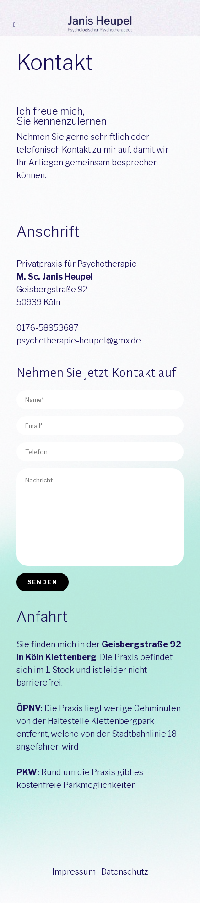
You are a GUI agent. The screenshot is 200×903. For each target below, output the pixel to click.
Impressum (74, 872)
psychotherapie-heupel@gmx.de (78, 340)
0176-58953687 (47, 328)
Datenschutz (124, 872)
